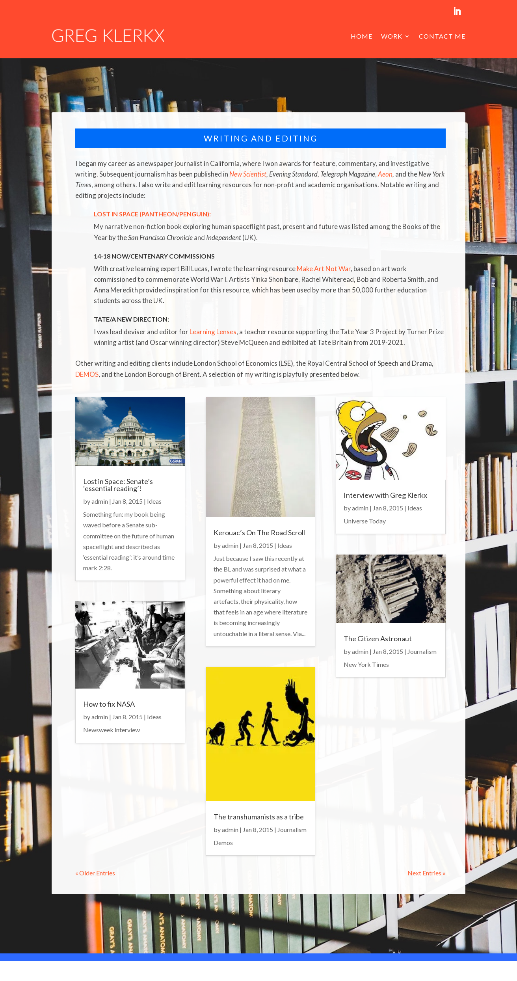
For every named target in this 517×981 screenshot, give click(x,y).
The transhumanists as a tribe (259, 816)
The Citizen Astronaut (378, 638)
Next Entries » (426, 873)
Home (361, 36)
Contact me (442, 36)
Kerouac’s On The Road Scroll (259, 532)
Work (391, 36)
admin (99, 501)
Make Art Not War (324, 268)
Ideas (154, 501)
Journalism (292, 829)
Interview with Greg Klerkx (385, 495)
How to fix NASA (109, 704)
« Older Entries (95, 873)
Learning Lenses (213, 332)
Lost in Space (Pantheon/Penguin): (152, 214)
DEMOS (87, 374)
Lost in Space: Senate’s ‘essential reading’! (118, 485)
